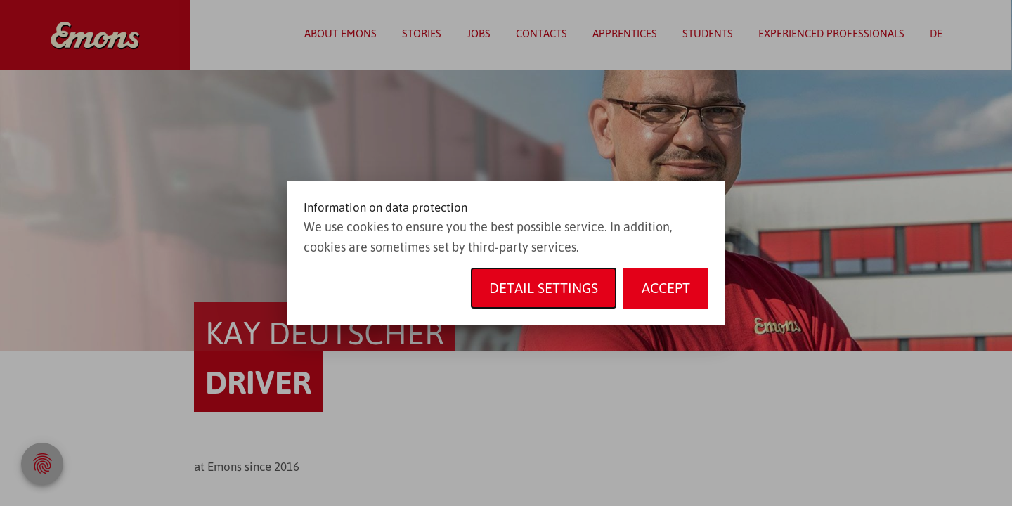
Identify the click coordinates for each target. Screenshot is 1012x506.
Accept (666, 288)
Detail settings (543, 288)
